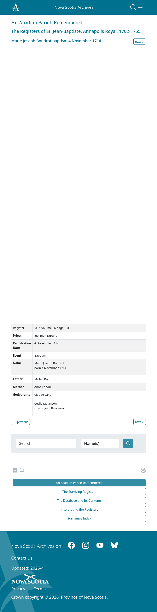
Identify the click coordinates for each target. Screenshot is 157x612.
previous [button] (21, 422)
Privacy (18, 588)
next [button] (139, 41)
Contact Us (21, 558)
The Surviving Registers (79, 492)
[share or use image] (22, 471)
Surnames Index (79, 518)
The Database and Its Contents (79, 500)
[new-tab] (15, 471)
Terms (40, 588)
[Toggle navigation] (137, 7)
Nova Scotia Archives (74, 7)
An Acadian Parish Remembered (79, 483)
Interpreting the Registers (79, 509)
